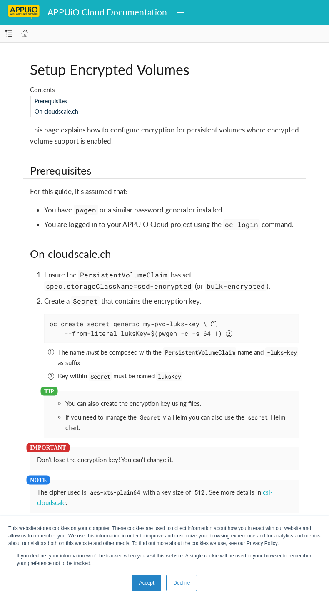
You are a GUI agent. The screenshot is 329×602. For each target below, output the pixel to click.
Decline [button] (181, 583)
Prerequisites (51, 101)
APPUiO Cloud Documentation (107, 12)
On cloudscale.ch (56, 111)
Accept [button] (147, 583)
